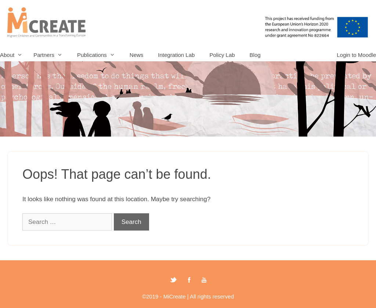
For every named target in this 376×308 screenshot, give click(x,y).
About (15, 54)
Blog (255, 55)
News (137, 55)
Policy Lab (222, 55)
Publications (99, 54)
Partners (51, 54)
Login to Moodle (356, 55)
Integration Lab (176, 55)
